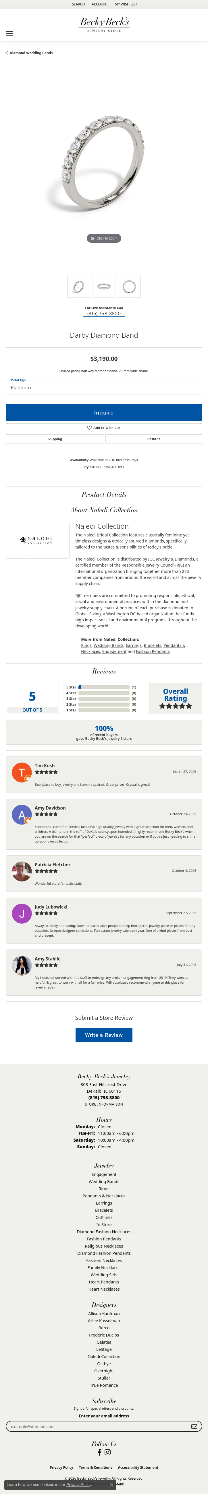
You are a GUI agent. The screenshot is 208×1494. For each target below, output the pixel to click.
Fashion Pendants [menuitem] (104, 1239)
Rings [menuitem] (104, 1188)
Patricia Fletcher (52, 864)
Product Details (104, 494)
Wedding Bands (109, 645)
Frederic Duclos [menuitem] (104, 1335)
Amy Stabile (48, 959)
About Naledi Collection (104, 509)
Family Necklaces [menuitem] (104, 1267)
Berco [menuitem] (104, 1327)
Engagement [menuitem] (104, 1174)
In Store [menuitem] (103, 1224)
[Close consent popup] (111, 1485)
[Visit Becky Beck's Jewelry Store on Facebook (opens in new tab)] (99, 1452)
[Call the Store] (104, 1097)
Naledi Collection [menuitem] (104, 1356)
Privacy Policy (61, 1467)
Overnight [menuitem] (104, 1371)
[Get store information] (104, 1104)
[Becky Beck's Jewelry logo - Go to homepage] (104, 25)
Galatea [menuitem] (104, 1342)
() (134, 687)
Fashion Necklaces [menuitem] (104, 1260)
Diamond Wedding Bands (31, 52)
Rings (86, 645)
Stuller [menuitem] (104, 1378)
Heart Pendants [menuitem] (104, 1282)
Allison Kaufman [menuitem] (104, 1313)
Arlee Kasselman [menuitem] (104, 1320)
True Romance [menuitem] (104, 1385)
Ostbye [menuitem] (104, 1363)
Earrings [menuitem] (104, 1203)
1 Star (71, 710)
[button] (78, 4)
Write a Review (104, 1035)
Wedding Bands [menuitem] (104, 1181)
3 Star (71, 698)
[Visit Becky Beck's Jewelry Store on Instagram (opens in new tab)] (108, 1452)
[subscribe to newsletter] (194, 1426)
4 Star (71, 692)
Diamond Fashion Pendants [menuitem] (104, 1253)
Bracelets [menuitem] (104, 1210)
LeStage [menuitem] (104, 1349)
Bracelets (152, 645)
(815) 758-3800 (104, 313)
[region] (104, 171)
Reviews (104, 671)
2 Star (71, 704)
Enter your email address (104, 1416)
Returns (154, 438)
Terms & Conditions (95, 1467)
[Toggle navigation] (9, 31)
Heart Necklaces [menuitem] (104, 1289)
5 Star (71, 687)
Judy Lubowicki (51, 907)
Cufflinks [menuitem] (104, 1217)
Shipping (55, 438)
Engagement (114, 651)
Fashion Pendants (153, 651)
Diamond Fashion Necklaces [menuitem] (104, 1231)
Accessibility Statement (138, 1467)
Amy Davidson (50, 808)
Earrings (134, 645)
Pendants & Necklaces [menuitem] (104, 1196)
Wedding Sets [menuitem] (104, 1274)
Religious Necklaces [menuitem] (104, 1246)
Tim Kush (45, 766)
